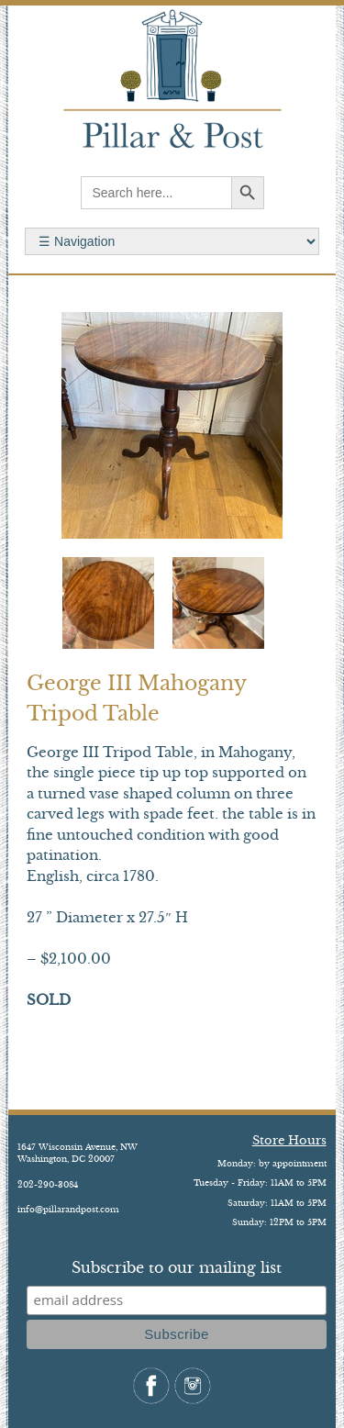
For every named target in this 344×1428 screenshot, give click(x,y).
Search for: (172, 241)
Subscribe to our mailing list (177, 1267)
